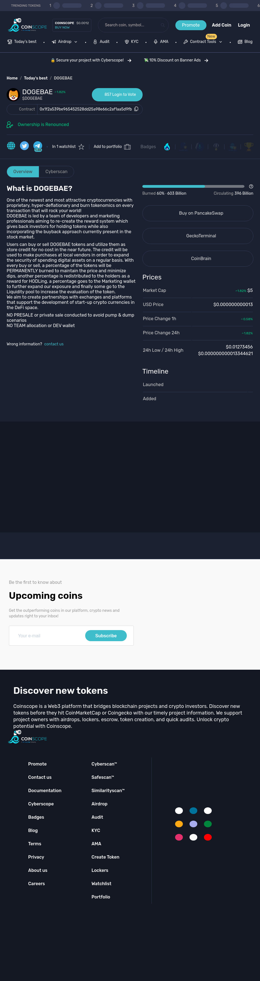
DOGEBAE (63, 78)
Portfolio (101, 897)
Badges (148, 146)
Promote (191, 25)
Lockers (100, 870)
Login (244, 25)
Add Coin (221, 25)
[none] (66, 42)
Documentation (45, 790)
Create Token (106, 857)
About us (37, 870)
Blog (33, 830)
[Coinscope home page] (27, 25)
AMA (96, 843)
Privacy (36, 857)
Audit (97, 817)
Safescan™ (103, 777)
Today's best (35, 78)
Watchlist (102, 883)
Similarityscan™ (108, 790)
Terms (34, 843)
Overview (22, 171)
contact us (54, 344)
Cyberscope (41, 804)
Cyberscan (57, 171)
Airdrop (100, 804)
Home (12, 78)
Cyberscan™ (104, 764)
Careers (36, 883)
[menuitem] (22, 42)
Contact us (40, 777)
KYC (96, 830)
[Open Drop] (197, 190)
